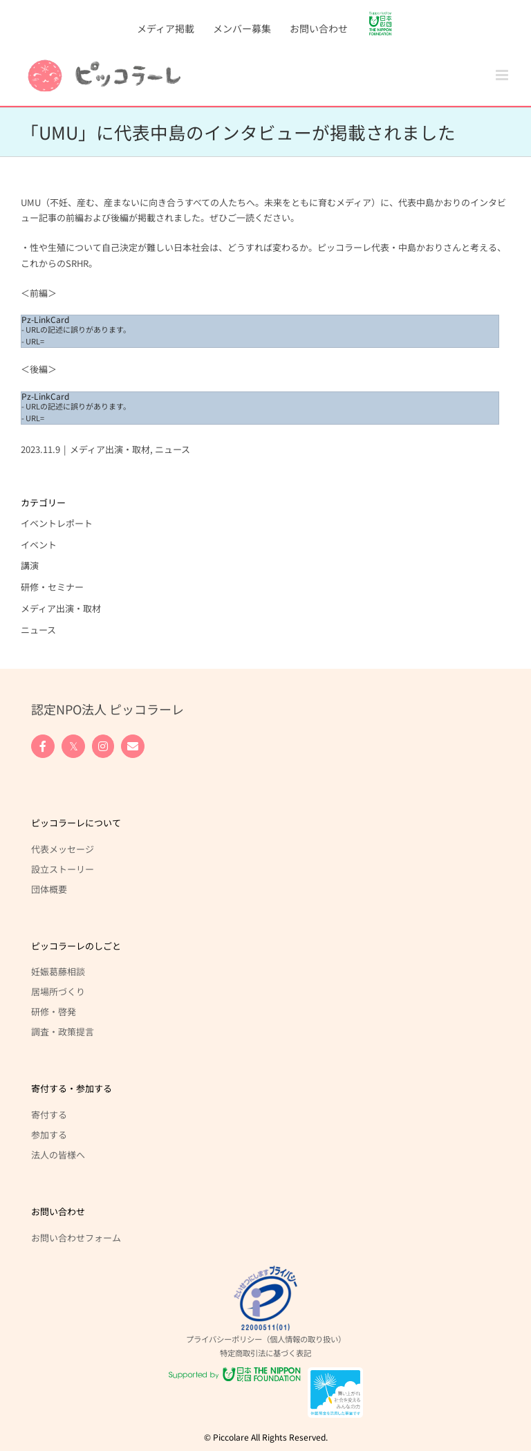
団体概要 (49, 888)
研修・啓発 (53, 1011)
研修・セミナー (52, 586)
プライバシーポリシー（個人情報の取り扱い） (266, 1338)
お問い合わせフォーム (76, 1237)
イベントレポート (57, 523)
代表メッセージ (62, 848)
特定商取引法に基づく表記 (265, 1352)
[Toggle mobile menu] (503, 75)
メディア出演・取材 (110, 449)
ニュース (172, 449)
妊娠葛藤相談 (58, 971)
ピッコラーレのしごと (76, 945)
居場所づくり (58, 991)
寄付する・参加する (71, 1088)
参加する (49, 1134)
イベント (39, 544)
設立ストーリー (62, 868)
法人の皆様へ (58, 1154)
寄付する (49, 1114)
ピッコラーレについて (76, 822)
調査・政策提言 (62, 1031)
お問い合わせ (58, 1211)
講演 (30, 565)
